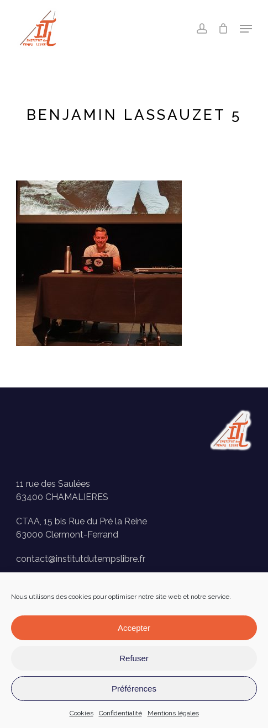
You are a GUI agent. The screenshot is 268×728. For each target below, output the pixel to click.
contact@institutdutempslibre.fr (80, 559)
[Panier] (223, 29)
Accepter (134, 628)
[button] (246, 28)
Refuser (134, 658)
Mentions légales (173, 713)
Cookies (81, 713)
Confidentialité (120, 713)
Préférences (134, 688)
